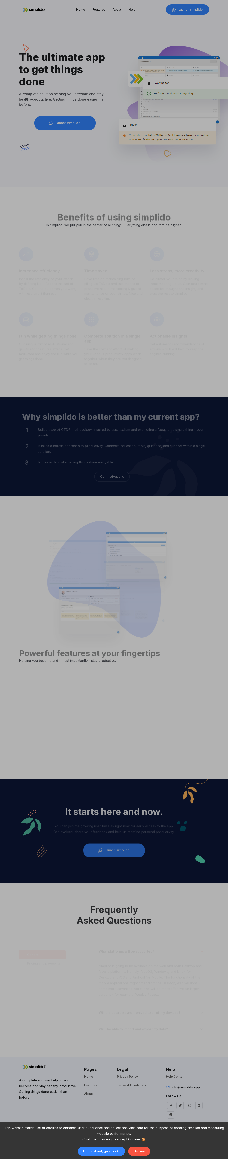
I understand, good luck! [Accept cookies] (101, 1151)
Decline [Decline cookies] (139, 1151)
